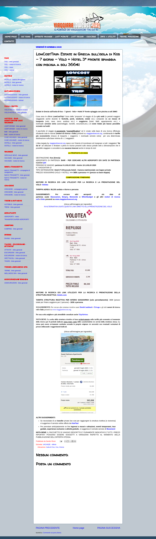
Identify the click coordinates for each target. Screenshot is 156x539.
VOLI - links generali (11, 62)
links (43, 199)
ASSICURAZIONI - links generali (15, 283)
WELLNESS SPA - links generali (15, 273)
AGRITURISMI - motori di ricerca (15, 129)
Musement (111, 429)
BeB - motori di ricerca (12, 134)
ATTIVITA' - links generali (13, 250)
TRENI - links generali (12, 207)
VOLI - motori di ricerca (12, 64)
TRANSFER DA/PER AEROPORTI (16, 219)
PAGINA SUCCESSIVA (108, 528)
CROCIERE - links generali (13, 192)
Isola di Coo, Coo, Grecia (55, 447)
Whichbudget (87, 197)
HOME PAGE (11, 36)
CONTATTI (9, 41)
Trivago (97, 307)
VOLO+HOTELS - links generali (15, 112)
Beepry (65, 197)
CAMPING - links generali (13, 229)
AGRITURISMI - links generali (14, 126)
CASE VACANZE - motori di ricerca (16, 140)
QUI (44, 163)
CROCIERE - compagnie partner (15, 189)
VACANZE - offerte (49, 444)
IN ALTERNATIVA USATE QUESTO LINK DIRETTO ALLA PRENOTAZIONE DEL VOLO (78, 207)
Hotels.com (62, 295)
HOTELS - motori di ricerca (13, 85)
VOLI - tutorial (9, 70)
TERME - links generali (12, 271)
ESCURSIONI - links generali (14, 253)
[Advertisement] (19, 49)
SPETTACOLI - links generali (14, 258)
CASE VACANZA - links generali (15, 137)
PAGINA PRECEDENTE (48, 528)
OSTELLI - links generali (13, 143)
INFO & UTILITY (107, 36)
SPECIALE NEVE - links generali (16, 155)
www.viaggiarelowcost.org (66, 199)
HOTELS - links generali (12, 82)
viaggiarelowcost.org (94, 133)
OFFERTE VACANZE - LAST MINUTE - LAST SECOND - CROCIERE (65, 36)
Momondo (74, 197)
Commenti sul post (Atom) (52, 533)
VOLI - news (8, 67)
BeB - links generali (11, 132)
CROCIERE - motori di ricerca (14, 195)
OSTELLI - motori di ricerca (14, 146)
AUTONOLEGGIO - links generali (16, 95)
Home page (78, 528)
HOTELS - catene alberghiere (14, 80)
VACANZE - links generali (13, 158)
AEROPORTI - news (11, 216)
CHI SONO (25, 36)
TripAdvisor (83, 314)
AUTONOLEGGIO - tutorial (13, 100)
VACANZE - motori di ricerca (14, 161)
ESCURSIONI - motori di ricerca (15, 255)
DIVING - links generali (12, 238)
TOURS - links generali (12, 261)
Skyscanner (55, 197)
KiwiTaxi (75, 423)
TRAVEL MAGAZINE (129, 36)
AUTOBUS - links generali (13, 204)
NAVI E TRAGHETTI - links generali (17, 175)
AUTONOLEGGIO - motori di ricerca (17, 97)
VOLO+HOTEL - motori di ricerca (16, 110)
